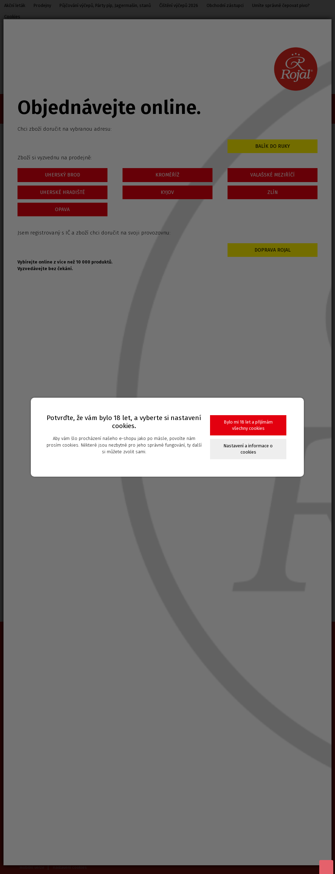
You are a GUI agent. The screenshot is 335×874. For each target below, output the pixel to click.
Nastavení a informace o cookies (248, 449)
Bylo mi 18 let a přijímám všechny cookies (248, 425)
